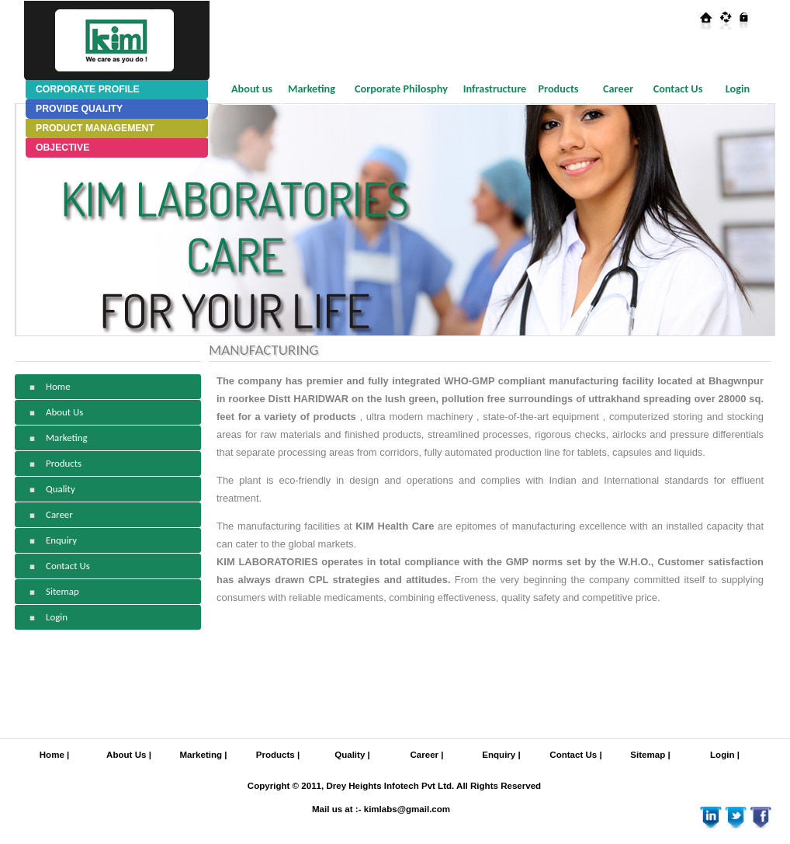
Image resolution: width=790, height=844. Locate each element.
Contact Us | (575, 754)
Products (558, 89)
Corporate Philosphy (401, 89)
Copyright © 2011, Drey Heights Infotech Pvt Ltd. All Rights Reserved (394, 785)
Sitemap (62, 591)
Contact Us (678, 89)
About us (251, 89)
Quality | (352, 754)
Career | (426, 754)
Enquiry (61, 540)
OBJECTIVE (62, 147)
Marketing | (203, 754)
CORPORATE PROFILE (88, 89)
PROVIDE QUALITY (79, 108)
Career (618, 89)
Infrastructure (495, 89)
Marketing (311, 89)
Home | (55, 754)
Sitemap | (650, 754)
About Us (64, 412)
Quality (60, 489)
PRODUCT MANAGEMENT (95, 128)
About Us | (128, 754)
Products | (278, 754)
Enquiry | (501, 754)
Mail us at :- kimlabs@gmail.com (381, 809)
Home (58, 386)
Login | (725, 754)
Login (738, 89)
